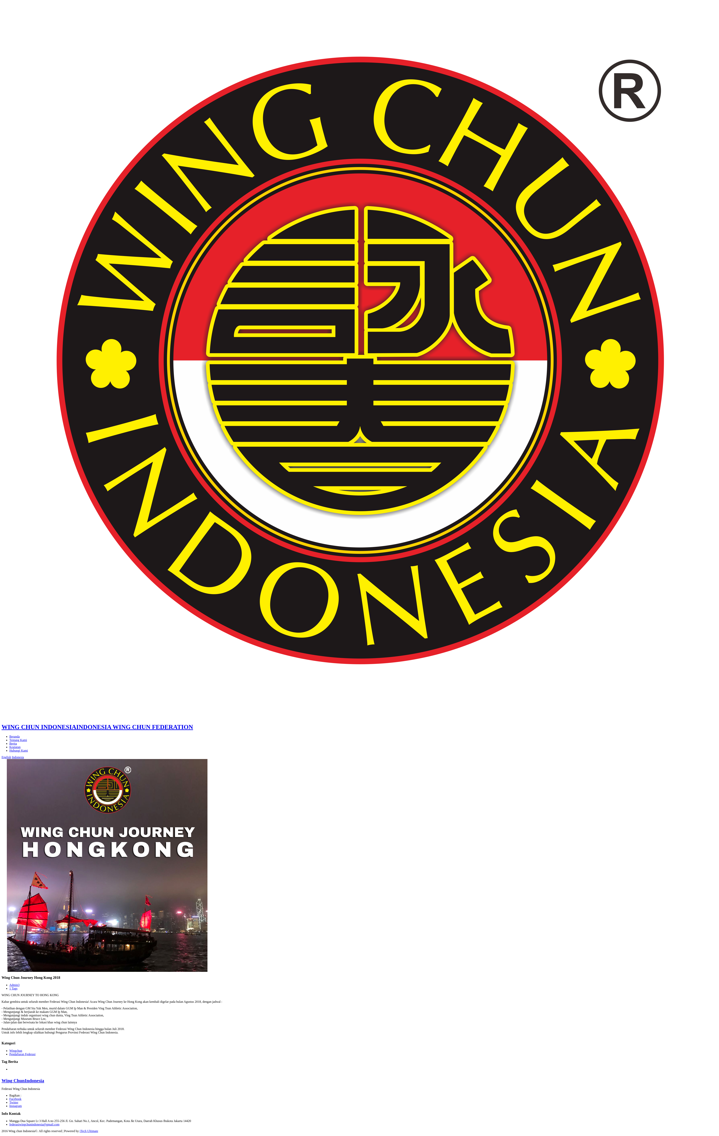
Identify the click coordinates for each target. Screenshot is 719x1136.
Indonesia (18, 757)
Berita (13, 743)
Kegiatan (15, 747)
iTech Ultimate (89, 1131)
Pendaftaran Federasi (22, 1054)
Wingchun (15, 1050)
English (6, 757)
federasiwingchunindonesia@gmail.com (34, 1124)
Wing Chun (23, 1080)
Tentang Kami (18, 740)
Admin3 (14, 985)
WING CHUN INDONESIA (97, 726)
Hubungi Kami (18, 750)
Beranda (14, 736)
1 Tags (13, 988)
